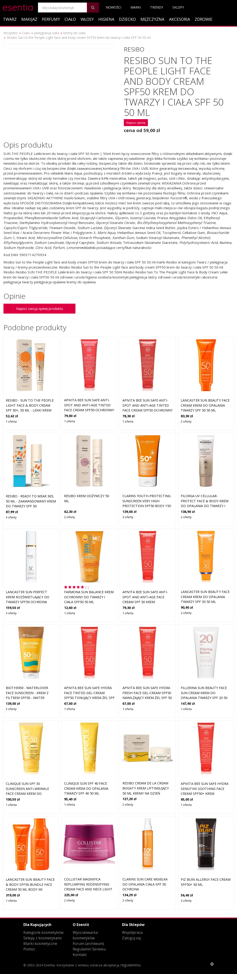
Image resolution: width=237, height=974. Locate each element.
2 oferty (186, 421)
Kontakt (80, 954)
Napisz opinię (135, 123)
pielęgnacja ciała (46, 33)
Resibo (134, 49)
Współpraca (132, 932)
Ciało (70, 19)
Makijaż (29, 19)
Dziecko (127, 19)
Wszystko (10, 33)
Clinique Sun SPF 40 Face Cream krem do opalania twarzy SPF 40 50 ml (86, 788)
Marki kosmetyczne (40, 943)
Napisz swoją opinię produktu (39, 308)
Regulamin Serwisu (89, 949)
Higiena (106, 19)
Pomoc (29, 949)
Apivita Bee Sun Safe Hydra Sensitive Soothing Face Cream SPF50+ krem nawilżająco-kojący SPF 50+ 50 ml (205, 793)
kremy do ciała (74, 33)
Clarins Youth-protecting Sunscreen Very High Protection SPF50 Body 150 (146, 501)
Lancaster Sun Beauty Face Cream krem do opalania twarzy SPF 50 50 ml (205, 405)
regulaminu (130, 965)
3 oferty (11, 517)
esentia (18, 6)
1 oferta (11, 421)
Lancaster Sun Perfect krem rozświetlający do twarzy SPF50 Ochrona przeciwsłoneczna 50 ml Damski (28, 602)
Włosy (87, 19)
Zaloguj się (131, 938)
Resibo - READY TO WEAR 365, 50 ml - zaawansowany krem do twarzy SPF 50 (31, 501)
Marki (136, 7)
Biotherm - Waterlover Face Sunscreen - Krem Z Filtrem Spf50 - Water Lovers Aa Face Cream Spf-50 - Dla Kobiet (31, 698)
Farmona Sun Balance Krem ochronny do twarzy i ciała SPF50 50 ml (89, 597)
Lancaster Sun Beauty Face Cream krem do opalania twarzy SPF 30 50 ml (205, 597)
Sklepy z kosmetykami (42, 938)
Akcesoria (179, 19)
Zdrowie (203, 19)
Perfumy (51, 19)
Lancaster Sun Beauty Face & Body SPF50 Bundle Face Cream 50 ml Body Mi (30, 884)
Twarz (10, 19)
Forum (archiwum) (88, 943)
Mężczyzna (152, 19)
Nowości (113, 7)
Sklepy (178, 7)
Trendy (156, 7)
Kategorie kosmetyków (43, 932)
